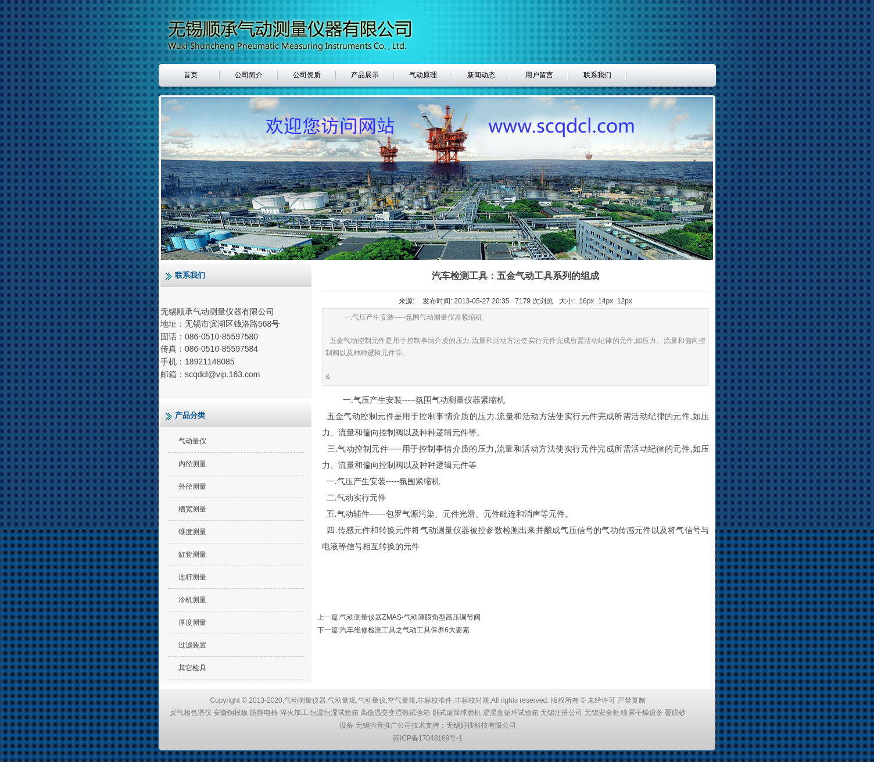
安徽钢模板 (230, 713)
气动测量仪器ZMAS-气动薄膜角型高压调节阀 (410, 617)
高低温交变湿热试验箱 (395, 713)
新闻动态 (481, 75)
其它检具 (192, 668)
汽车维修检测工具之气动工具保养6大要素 (405, 630)
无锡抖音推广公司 (383, 725)
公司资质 (307, 75)
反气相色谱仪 (191, 713)
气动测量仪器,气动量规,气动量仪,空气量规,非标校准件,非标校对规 (386, 700)
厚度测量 (192, 622)
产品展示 (365, 75)
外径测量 (192, 486)
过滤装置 (192, 645)
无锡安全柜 (602, 713)
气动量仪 (192, 441)
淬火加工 (294, 713)
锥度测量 (192, 532)
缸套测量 (192, 554)
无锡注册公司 (561, 713)
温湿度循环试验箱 (511, 713)
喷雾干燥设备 (642, 713)
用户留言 (539, 75)
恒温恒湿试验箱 (334, 713)
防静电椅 (264, 713)
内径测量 (192, 464)
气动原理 (423, 75)
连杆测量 (192, 577)
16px (586, 301)
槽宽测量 (192, 509)
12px (624, 301)
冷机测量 (192, 600)
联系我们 (597, 75)
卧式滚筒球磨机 (456, 713)
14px (605, 301)
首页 (191, 75)
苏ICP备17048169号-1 (428, 738)
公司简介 (249, 75)
